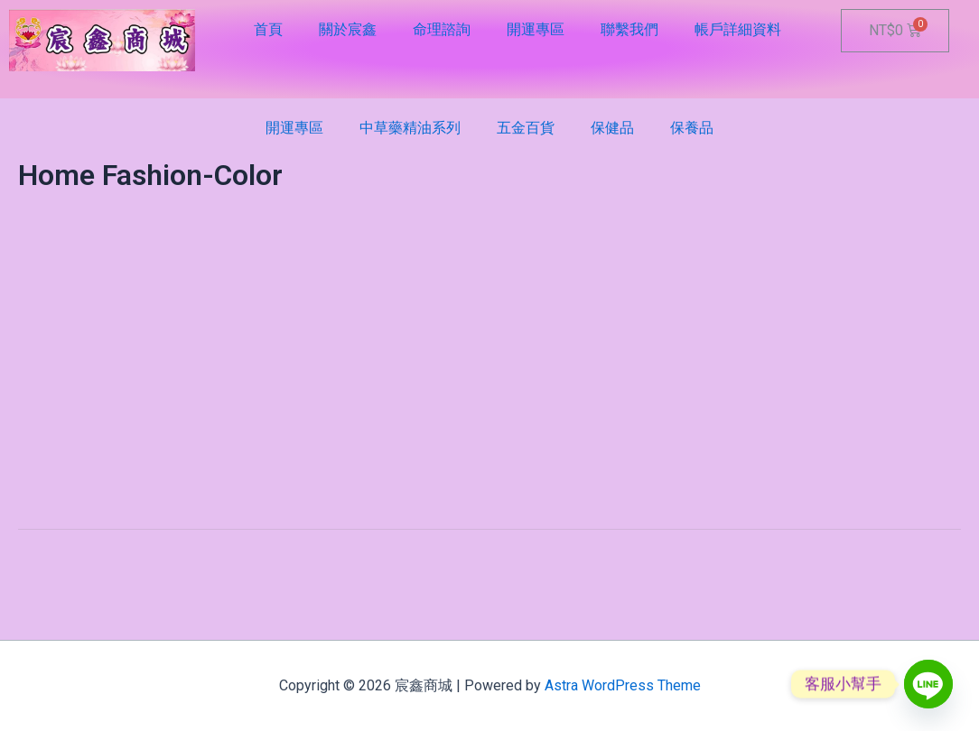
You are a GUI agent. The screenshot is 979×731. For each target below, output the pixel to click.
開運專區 (535, 29)
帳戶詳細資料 (738, 29)
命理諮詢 (442, 29)
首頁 (268, 29)
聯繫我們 (629, 29)
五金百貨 (526, 127)
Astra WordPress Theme (623, 685)
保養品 (691, 127)
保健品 (612, 127)
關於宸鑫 (348, 29)
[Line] (928, 684)
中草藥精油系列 (410, 127)
